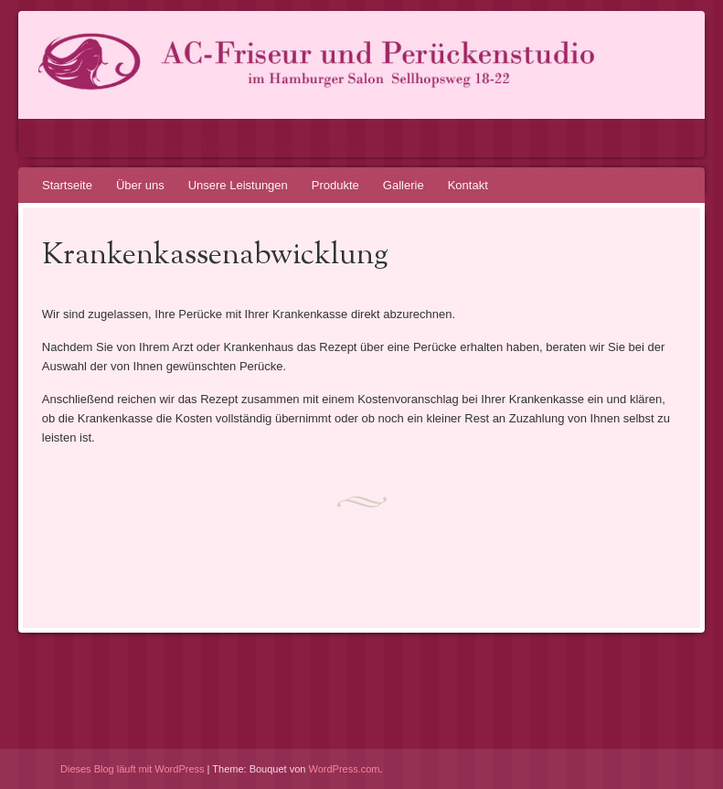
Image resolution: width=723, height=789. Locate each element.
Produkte (335, 185)
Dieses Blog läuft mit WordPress (132, 768)
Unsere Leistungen (238, 185)
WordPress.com (344, 768)
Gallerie (403, 185)
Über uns (140, 185)
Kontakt (468, 185)
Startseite (67, 185)
